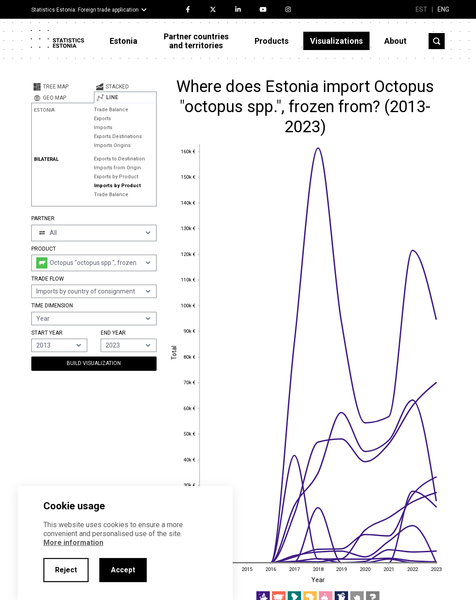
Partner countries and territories (196, 41)
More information (73, 542)
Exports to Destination (119, 159)
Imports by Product (117, 186)
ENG (443, 9)
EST (421, 9)
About (395, 41)
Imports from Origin (117, 168)
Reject (66, 570)
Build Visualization (94, 363)
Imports (103, 127)
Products (272, 41)
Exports (102, 119)
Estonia (123, 41)
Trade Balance (111, 110)
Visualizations (336, 41)
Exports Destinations (118, 136)
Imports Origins (112, 145)
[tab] (62, 86)
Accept (123, 570)
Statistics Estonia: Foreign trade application (85, 10)
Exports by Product (116, 177)
